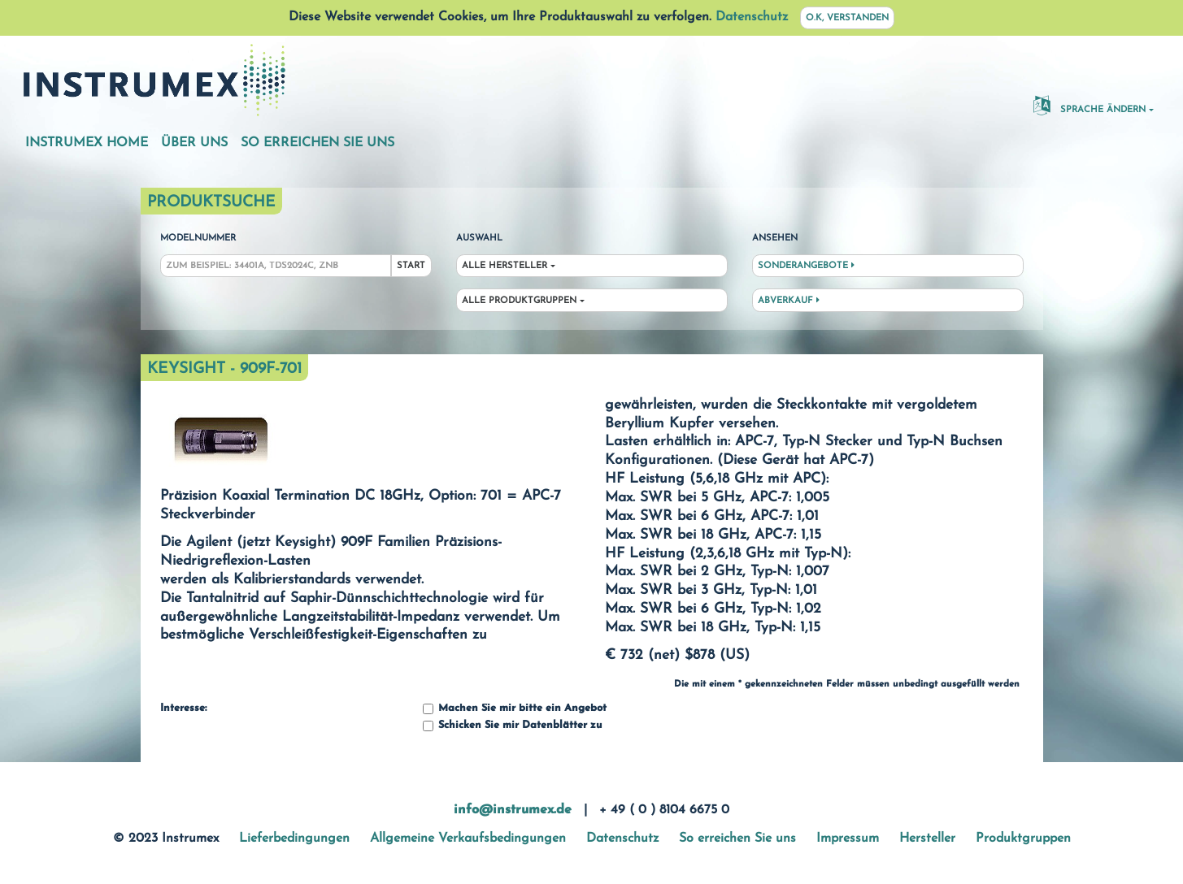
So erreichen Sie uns (317, 143)
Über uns (194, 143)
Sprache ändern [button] (1089, 105)
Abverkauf (789, 301)
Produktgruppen (1023, 838)
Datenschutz (751, 17)
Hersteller (927, 838)
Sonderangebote (806, 266)
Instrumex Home (86, 143)
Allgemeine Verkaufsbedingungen (468, 838)
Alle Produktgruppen (519, 301)
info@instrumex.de (513, 810)
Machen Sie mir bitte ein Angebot (515, 709)
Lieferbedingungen (294, 838)
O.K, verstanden (847, 18)
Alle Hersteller (504, 266)
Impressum (847, 838)
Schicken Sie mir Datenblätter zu (512, 726)
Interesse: (183, 708)
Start (411, 266)
